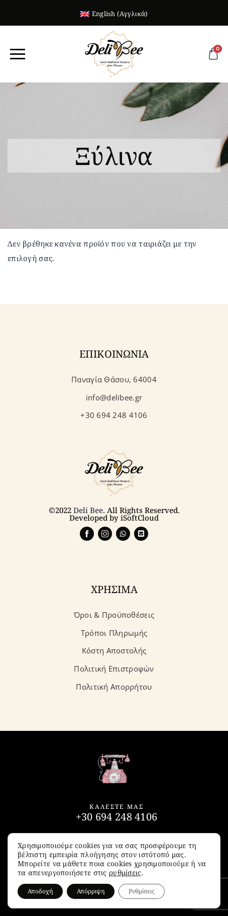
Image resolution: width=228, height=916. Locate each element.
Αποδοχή (40, 891)
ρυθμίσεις (125, 872)
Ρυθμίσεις (142, 891)
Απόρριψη (90, 891)
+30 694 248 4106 (116, 816)
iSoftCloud (140, 518)
